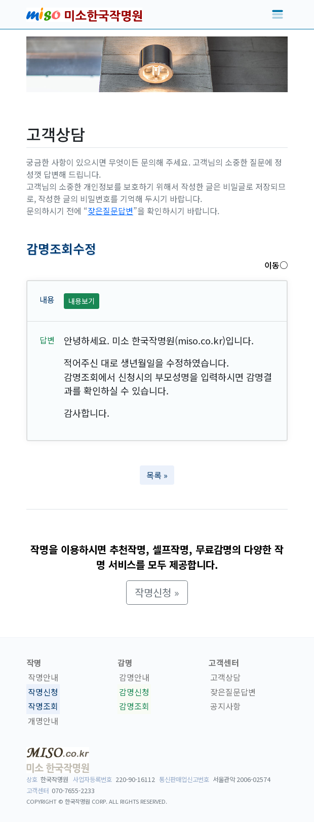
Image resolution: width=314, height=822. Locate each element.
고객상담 (225, 677)
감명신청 (134, 692)
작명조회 (43, 706)
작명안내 (43, 677)
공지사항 (225, 706)
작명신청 (43, 692)
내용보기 (81, 301)
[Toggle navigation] (277, 15)
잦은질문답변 (110, 211)
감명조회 (134, 706)
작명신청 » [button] (157, 592)
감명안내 (134, 677)
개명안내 (43, 721)
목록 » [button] (157, 475)
